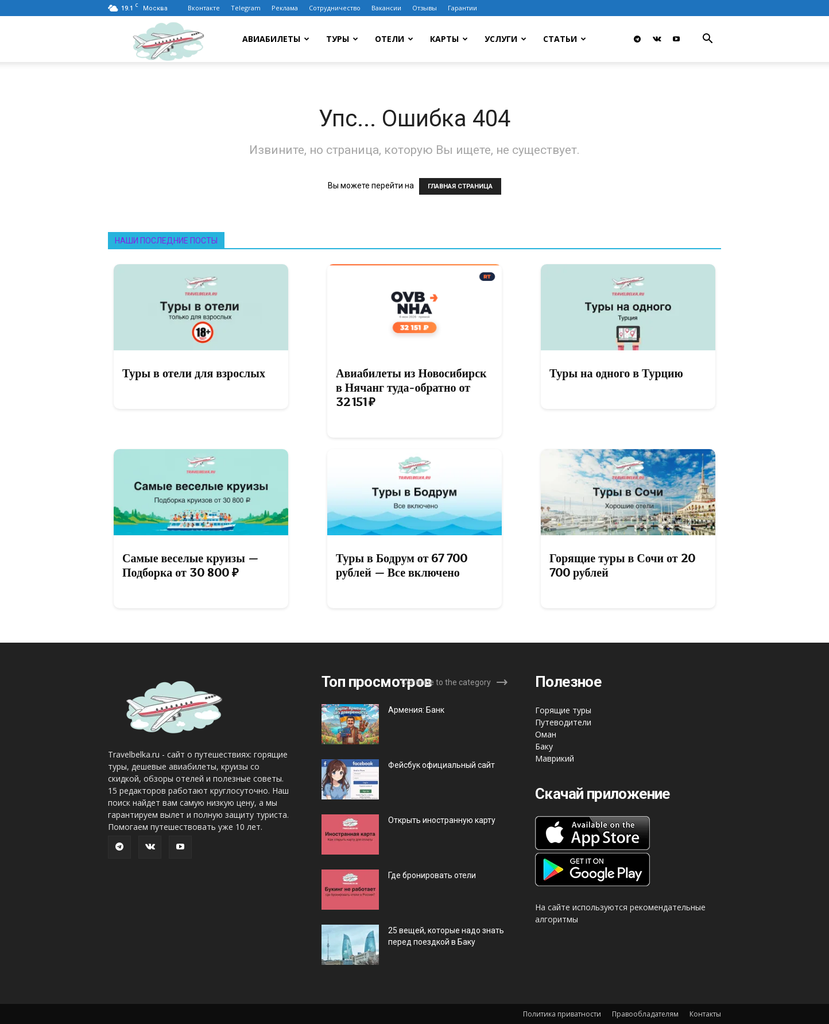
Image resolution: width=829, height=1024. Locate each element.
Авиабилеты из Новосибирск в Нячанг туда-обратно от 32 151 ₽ (411, 387)
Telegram (246, 7)
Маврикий (554, 758)
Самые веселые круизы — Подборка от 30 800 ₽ (190, 565)
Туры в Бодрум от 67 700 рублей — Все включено (401, 565)
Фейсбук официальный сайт (441, 765)
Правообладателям (645, 1014)
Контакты (705, 1014)
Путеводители (563, 722)
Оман (545, 734)
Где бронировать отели (432, 875)
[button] (707, 39)
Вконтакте (204, 7)
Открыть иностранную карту (441, 820)
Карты (449, 38)
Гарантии (462, 7)
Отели (394, 38)
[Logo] (183, 39)
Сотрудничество (335, 7)
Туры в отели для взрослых (193, 373)
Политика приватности (562, 1014)
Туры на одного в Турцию (616, 373)
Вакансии (386, 7)
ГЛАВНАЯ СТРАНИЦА (460, 186)
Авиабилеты (275, 38)
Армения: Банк (416, 709)
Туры (342, 38)
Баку (544, 746)
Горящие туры (563, 710)
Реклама (285, 7)
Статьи (564, 38)
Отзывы (424, 7)
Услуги (505, 38)
